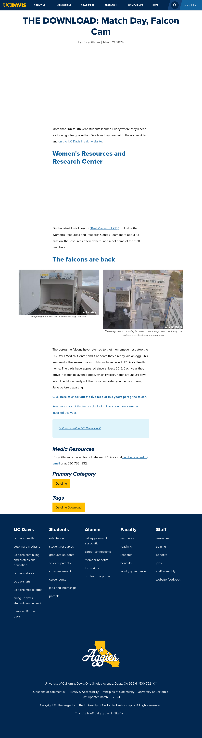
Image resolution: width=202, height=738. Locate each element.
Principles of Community (118, 691)
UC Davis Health (24, 538)
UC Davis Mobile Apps (28, 589)
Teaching (126, 546)
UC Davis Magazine (97, 576)
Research (110, 5)
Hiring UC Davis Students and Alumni (27, 600)
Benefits (126, 563)
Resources (127, 538)
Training (161, 546)
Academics (87, 5)
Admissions (64, 5)
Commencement (60, 571)
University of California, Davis (64, 683)
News (155, 5)
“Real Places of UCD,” (104, 228)
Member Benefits (96, 559)
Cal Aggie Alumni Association (96, 541)
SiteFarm (120, 713)
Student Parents (60, 563)
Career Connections (98, 551)
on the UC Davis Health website (80, 141)
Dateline (61, 483)
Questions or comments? (48, 691)
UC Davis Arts (22, 581)
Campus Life (135, 5)
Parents (54, 596)
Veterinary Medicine (27, 546)
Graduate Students (61, 554)
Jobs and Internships (62, 587)
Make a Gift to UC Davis (25, 614)
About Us (39, 5)
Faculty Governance (133, 571)
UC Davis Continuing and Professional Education (26, 559)
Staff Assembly (165, 571)
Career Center (58, 579)
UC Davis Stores (24, 573)
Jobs (159, 563)
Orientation (56, 538)
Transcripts (92, 568)
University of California (153, 691)
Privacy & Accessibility (84, 691)
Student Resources (61, 546)
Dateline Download (69, 507)
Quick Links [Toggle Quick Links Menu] (190, 5)
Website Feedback (168, 579)
